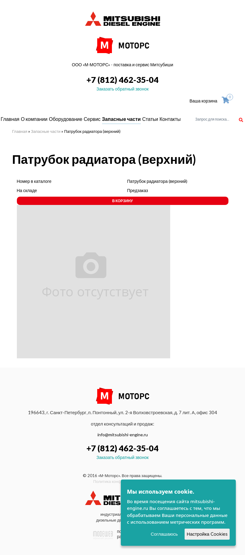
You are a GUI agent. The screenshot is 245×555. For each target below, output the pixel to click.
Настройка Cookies (207, 534)
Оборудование (65, 119)
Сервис (92, 119)
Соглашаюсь (164, 534)
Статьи (150, 119)
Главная (10, 119)
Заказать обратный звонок (122, 88)
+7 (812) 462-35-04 (122, 80)
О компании (34, 119)
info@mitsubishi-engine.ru (123, 434)
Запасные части (121, 119)
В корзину (122, 200)
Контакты (170, 119)
